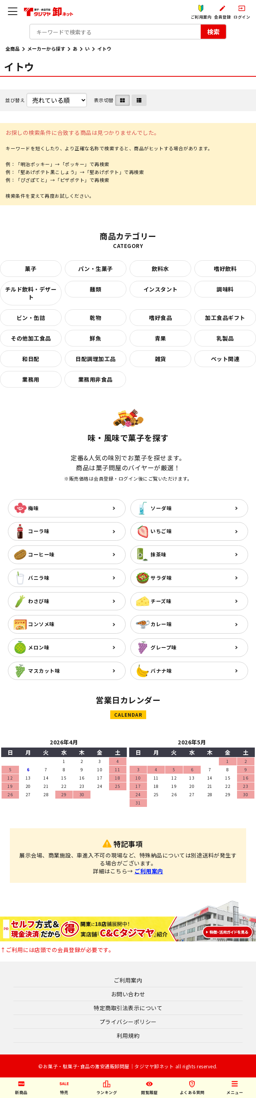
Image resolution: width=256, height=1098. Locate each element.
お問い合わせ (128, 994)
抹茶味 (159, 554)
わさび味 (38, 601)
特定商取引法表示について (128, 1008)
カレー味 (161, 624)
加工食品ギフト (225, 318)
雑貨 (160, 359)
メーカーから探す (46, 48)
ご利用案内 (148, 871)
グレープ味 (164, 647)
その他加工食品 (31, 338)
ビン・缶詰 (31, 318)
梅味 (33, 508)
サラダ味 (161, 577)
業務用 (31, 379)
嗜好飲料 (225, 269)
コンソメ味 (41, 624)
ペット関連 (225, 359)
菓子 (30, 269)
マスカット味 (44, 670)
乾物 (95, 318)
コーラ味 (38, 531)
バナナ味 (161, 670)
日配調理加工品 (95, 359)
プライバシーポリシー (128, 1022)
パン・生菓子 (95, 269)
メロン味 (38, 647)
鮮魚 (95, 338)
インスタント (160, 289)
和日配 (31, 359)
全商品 (13, 48)
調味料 (225, 289)
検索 (213, 31)
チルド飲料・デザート (31, 293)
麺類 (95, 289)
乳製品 (225, 338)
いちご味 (161, 531)
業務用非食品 (95, 379)
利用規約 (128, 1035)
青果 (160, 338)
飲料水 (160, 269)
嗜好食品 (160, 318)
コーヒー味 (41, 554)
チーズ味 (161, 601)
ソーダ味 (161, 508)
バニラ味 (38, 577)
